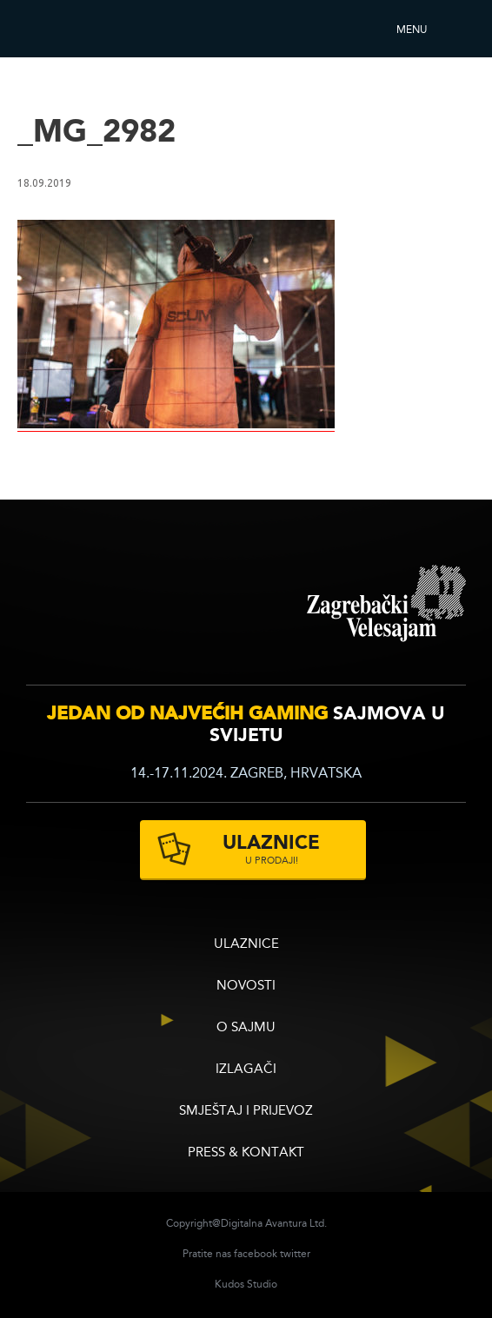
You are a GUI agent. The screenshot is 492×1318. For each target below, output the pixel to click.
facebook (255, 1254)
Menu (411, 30)
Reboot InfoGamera (65, 28)
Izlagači (246, 1069)
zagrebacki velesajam (386, 604)
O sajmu (246, 1028)
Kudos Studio (246, 1285)
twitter (295, 1254)
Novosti (246, 986)
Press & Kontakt (246, 1153)
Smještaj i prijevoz (246, 1111)
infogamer (149, 603)
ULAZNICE (246, 944)
